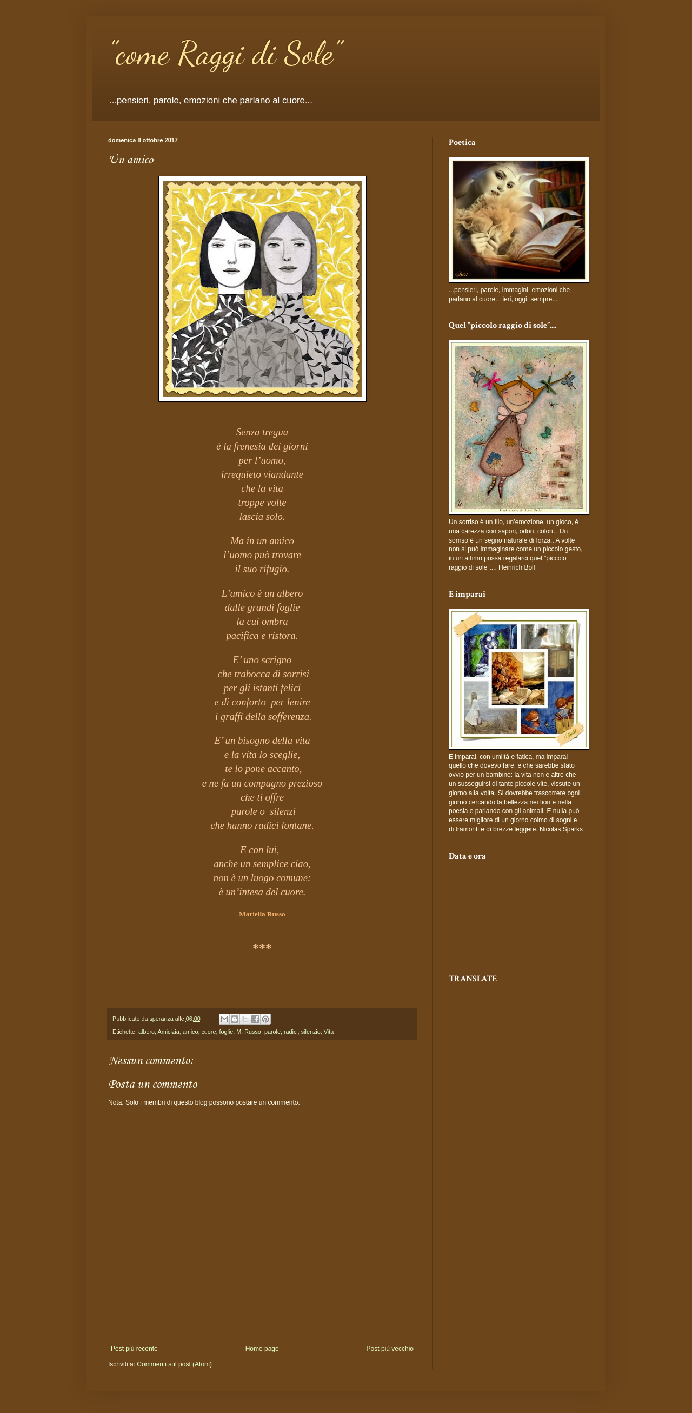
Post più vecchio (390, 1348)
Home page (262, 1348)
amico (190, 1031)
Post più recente (134, 1348)
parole (272, 1031)
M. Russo (248, 1031)
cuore (208, 1031)
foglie (226, 1031)
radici (291, 1031)
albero (146, 1031)
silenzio (311, 1031)
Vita (329, 1031)
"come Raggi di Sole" (224, 53)
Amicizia (168, 1031)
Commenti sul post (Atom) (174, 1364)
